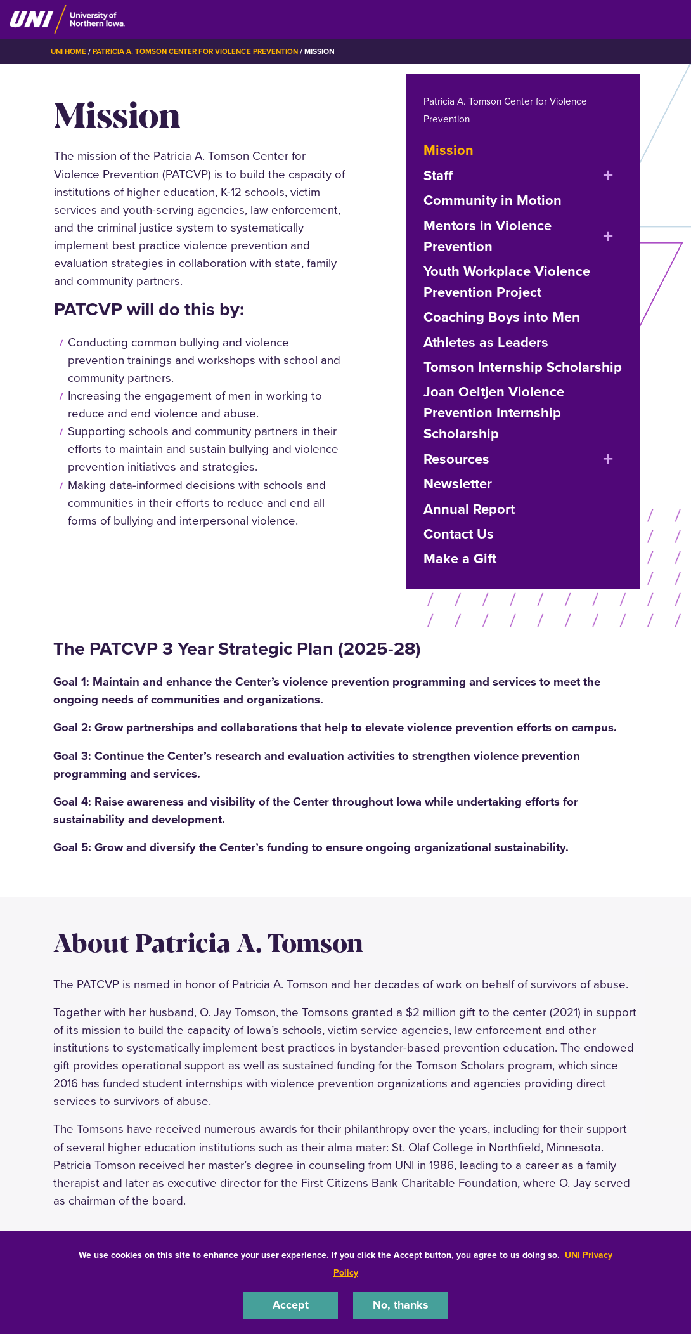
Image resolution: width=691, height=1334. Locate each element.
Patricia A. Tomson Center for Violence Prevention (200, 51)
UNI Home (69, 51)
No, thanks (400, 1304)
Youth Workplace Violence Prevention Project (506, 281)
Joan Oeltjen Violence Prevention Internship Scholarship (493, 412)
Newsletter (457, 483)
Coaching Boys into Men (501, 316)
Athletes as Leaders (485, 341)
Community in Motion (492, 199)
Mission (448, 150)
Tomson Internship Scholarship (522, 366)
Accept (290, 1304)
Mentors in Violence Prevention (487, 235)
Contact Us (458, 533)
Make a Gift (459, 557)
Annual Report (469, 508)
